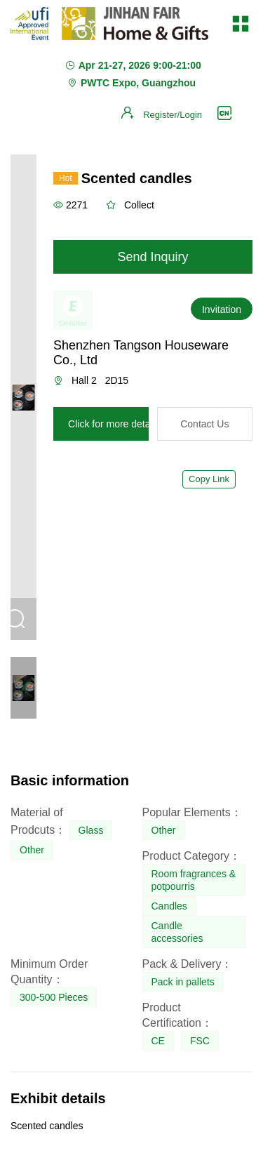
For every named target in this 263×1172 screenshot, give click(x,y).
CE (158, 1040)
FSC (200, 1040)
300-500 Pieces (54, 997)
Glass (91, 830)
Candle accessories (177, 932)
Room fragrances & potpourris (193, 880)
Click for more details (114, 424)
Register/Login (172, 114)
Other (32, 849)
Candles (169, 906)
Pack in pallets (183, 981)
